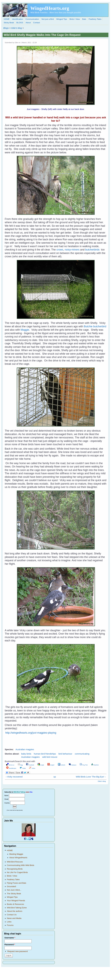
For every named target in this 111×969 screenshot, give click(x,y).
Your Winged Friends (16, 900)
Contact (36, 22)
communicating (82, 753)
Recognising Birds (15, 869)
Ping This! (84, 765)
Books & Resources (15, 904)
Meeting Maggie (16, 854)
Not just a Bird (47, 19)
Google (40, 765)
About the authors (14, 911)
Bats (84, 19)
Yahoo (32, 768)
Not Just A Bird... (14, 890)
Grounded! (11, 886)
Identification (17, 19)
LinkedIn (61, 765)
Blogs (6, 28)
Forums (10, 925)
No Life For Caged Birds (17, 872)
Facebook (30, 765)
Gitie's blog (16, 28)
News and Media (14, 918)
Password (9, 944)
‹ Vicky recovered (14, 776)
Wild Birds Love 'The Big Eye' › (91, 776)
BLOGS (19, 22)
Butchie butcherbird (95, 326)
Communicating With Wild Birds (20, 865)
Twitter (23, 768)
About (28, 22)
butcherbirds (92, 249)
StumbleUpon (11, 768)
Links (9, 922)
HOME (7, 19)
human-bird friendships (45, 753)
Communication (32, 19)
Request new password (17, 951)
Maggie (25, 329)
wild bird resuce (49, 757)
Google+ (51, 765)
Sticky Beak (9, 22)
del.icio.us (10, 765)
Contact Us (11, 915)
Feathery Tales (95, 19)
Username (9, 938)
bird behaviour (65, 753)
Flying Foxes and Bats (16, 883)
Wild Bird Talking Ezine (17, 908)
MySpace (72, 765)
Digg (20, 765)
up (54, 776)
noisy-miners (72, 249)
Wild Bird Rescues (15, 862)
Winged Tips (61, 19)
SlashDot (95, 765)
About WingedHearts (18, 857)
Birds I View (75, 19)
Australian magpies (25, 749)
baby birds (26, 753)
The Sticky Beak (14, 893)
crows (60, 249)
